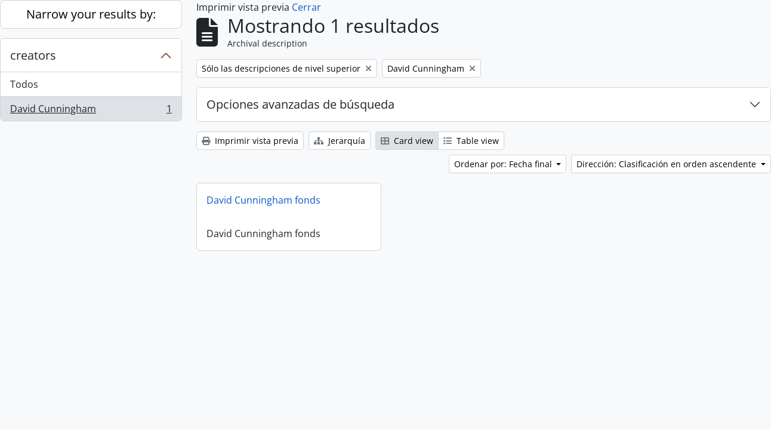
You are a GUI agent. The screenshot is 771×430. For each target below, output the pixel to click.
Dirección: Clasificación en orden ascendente (667, 164)
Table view (471, 140)
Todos (24, 84)
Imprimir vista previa (250, 140)
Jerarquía (339, 140)
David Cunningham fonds (263, 200)
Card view (407, 140)
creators (33, 55)
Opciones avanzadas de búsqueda (300, 104)
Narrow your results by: (91, 14)
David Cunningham (91, 111)
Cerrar (306, 7)
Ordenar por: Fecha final (504, 164)
